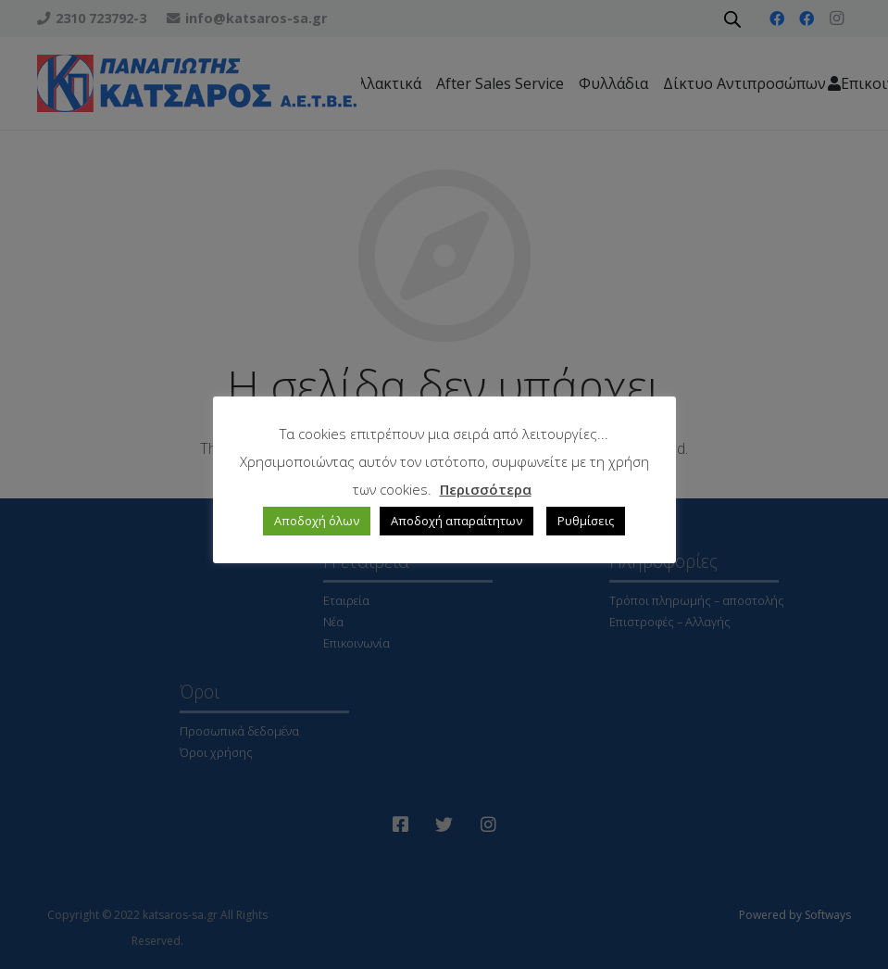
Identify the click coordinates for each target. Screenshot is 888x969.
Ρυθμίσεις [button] (585, 520)
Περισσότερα (486, 489)
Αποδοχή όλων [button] (316, 520)
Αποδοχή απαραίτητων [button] (456, 520)
